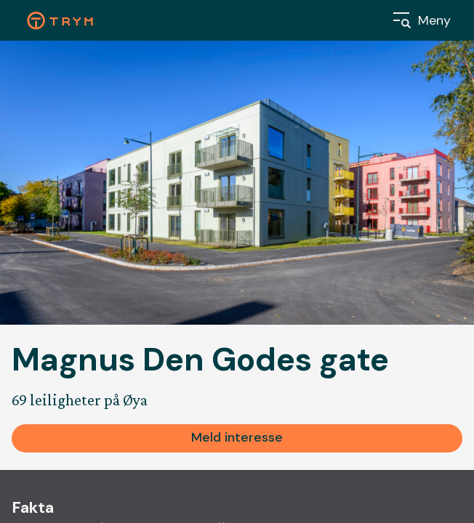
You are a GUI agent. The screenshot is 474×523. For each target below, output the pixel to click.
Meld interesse (237, 437)
